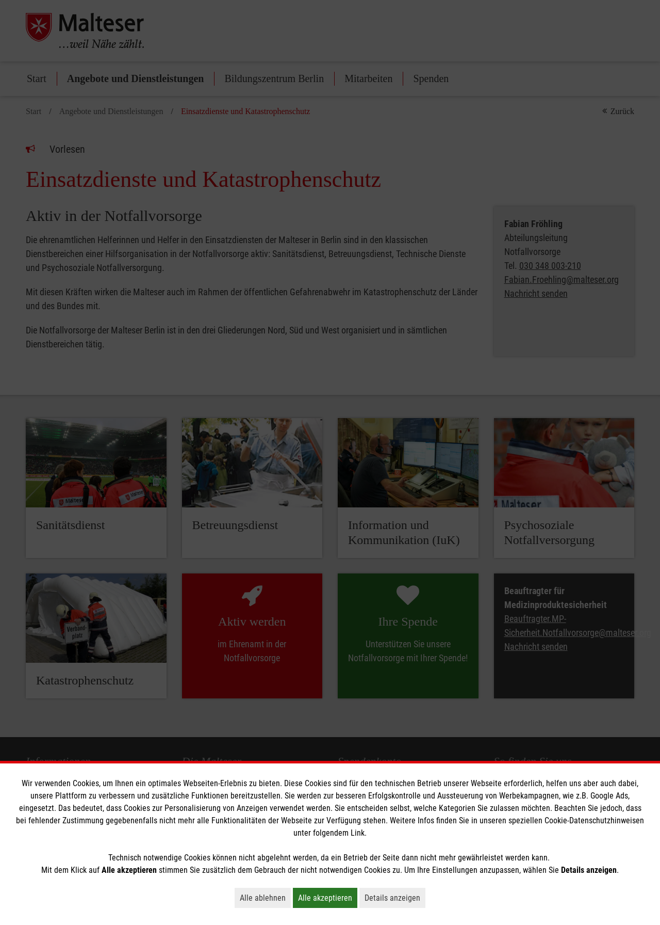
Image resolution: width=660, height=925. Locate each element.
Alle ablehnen (265, 897)
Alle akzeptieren (327, 897)
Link (358, 833)
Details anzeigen (395, 897)
